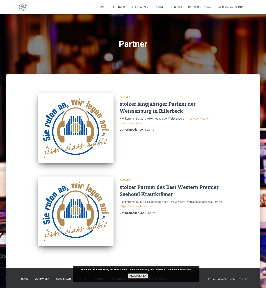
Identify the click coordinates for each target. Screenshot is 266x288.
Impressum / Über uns (231, 7)
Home (101, 7)
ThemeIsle (241, 279)
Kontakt (176, 7)
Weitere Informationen (179, 269)
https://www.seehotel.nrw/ (136, 206)
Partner (159, 7)
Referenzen (139, 7)
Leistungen (118, 7)
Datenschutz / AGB (200, 7)
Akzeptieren (138, 276)
